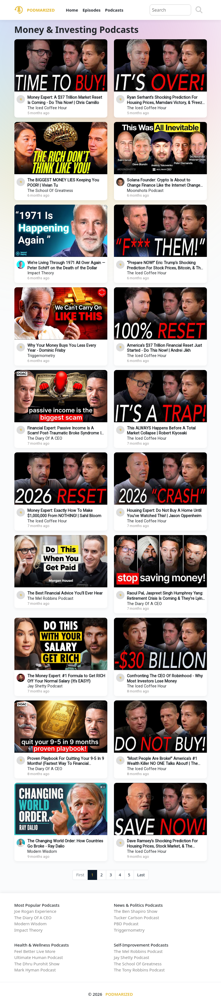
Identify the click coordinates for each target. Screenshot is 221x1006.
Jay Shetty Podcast (45, 686)
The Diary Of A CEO (44, 438)
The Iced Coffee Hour (47, 108)
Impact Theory (40, 273)
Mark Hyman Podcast (35, 970)
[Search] (199, 10)
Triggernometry (41, 355)
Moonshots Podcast (145, 190)
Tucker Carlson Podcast (136, 917)
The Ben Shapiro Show (135, 911)
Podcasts (114, 10)
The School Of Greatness (50, 190)
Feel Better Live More (35, 951)
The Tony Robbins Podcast (139, 970)
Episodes (91, 10)
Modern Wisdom (42, 851)
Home (72, 10)
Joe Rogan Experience (35, 911)
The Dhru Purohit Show (36, 963)
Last (141, 874)
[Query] (170, 9)
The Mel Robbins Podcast (50, 598)
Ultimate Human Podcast (38, 957)
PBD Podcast (126, 923)
